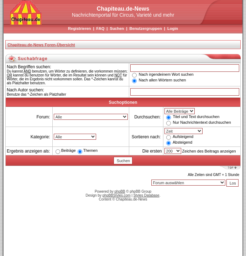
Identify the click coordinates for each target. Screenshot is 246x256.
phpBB (120, 191)
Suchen (117, 28)
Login (172, 28)
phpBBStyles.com (117, 195)
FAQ (100, 28)
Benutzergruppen (146, 28)
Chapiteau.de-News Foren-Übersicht (41, 45)
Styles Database (146, 195)
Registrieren (79, 28)
